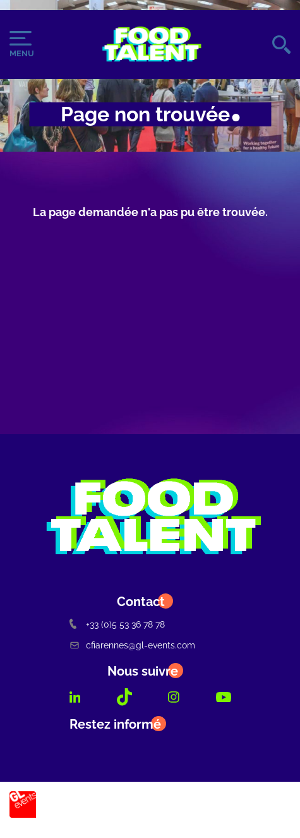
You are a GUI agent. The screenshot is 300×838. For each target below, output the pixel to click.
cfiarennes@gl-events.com (132, 645)
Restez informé (115, 724)
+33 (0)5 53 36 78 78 (117, 624)
